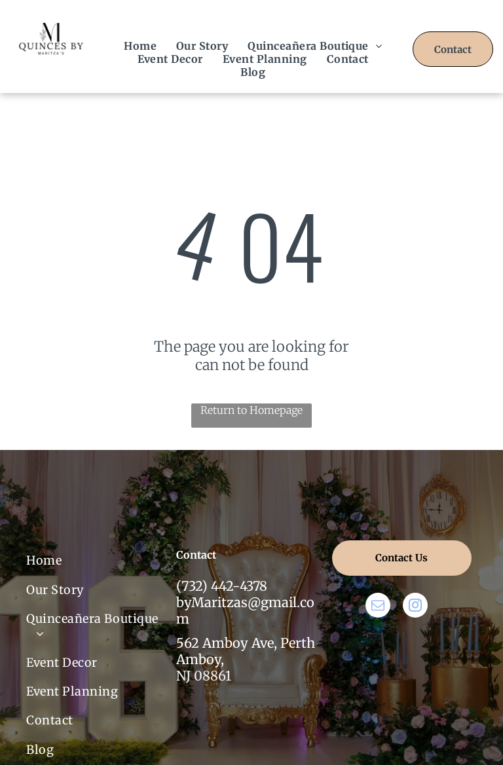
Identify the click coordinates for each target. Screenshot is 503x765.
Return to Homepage (251, 410)
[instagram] (415, 607)
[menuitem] (140, 45)
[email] (377, 607)
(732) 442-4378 (221, 586)
